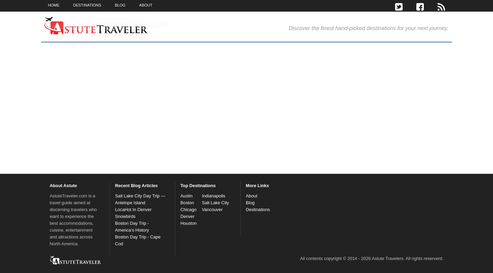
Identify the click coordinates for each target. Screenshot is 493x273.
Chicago (188, 209)
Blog (250, 202)
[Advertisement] (344, 116)
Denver (187, 216)
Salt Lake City (215, 202)
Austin (186, 195)
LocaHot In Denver (133, 209)
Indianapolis (213, 195)
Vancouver (212, 209)
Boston (187, 202)
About (251, 195)
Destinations (258, 209)
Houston (188, 223)
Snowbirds (125, 216)
